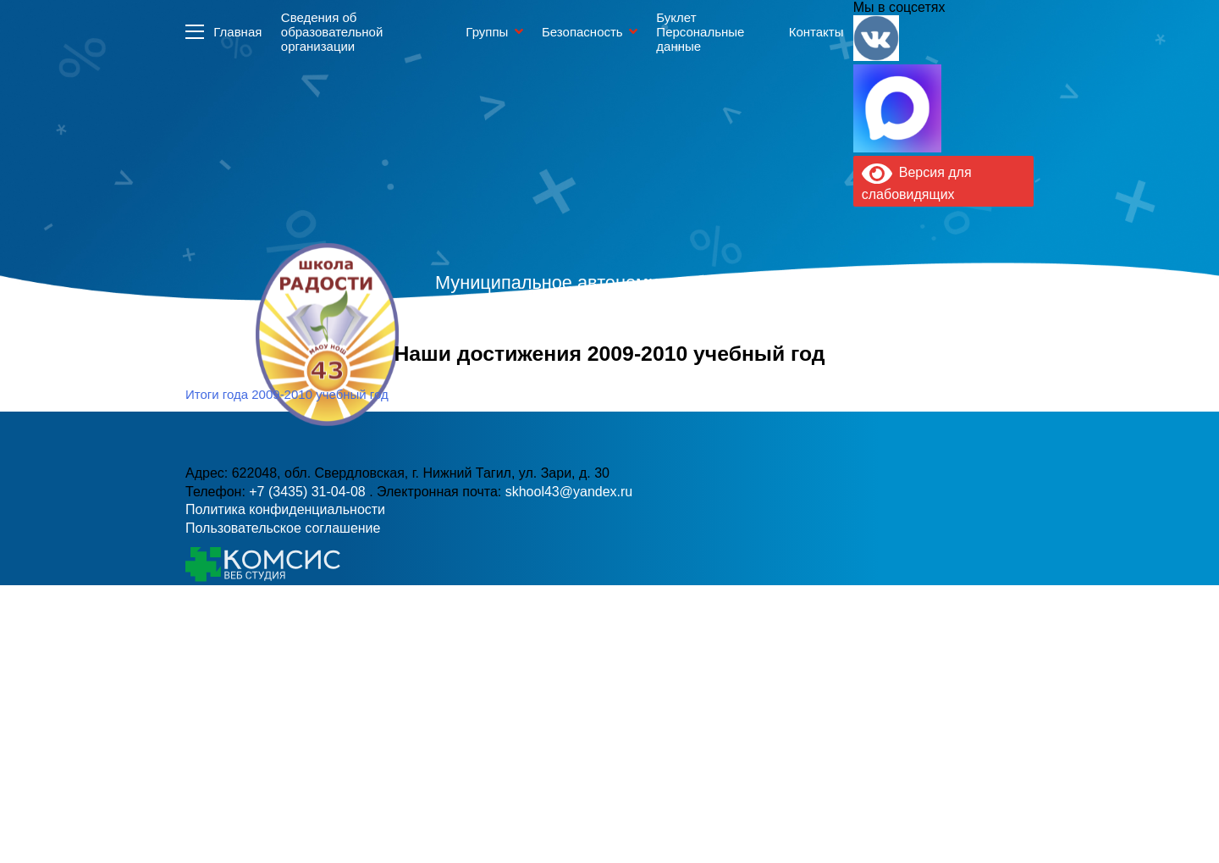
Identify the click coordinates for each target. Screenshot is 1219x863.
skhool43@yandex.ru (794, 369)
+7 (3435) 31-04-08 (551, 369)
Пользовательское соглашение (282, 528)
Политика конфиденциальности (285, 509)
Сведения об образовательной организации (332, 31)
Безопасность (582, 32)
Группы (487, 32)
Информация (194, 31)
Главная (237, 32)
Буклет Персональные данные (700, 31)
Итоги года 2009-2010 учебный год (287, 394)
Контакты (816, 32)
